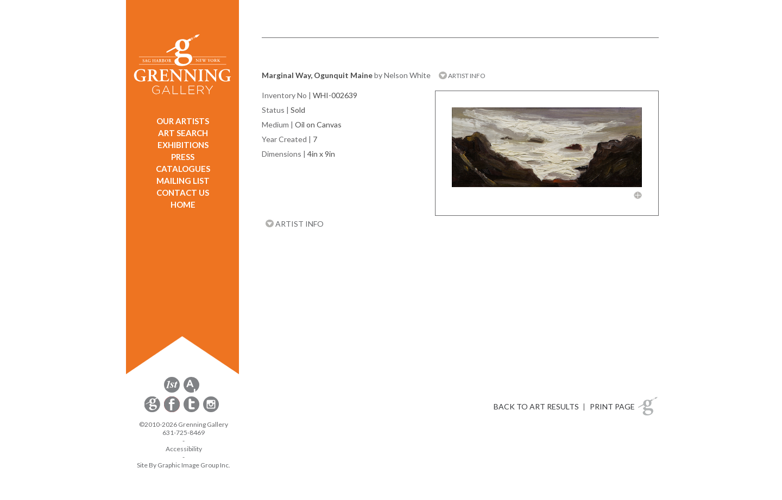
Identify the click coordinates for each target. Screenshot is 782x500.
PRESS (182, 157)
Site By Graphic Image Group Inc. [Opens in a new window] (183, 465)
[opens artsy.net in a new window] (191, 390)
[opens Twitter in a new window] (192, 410)
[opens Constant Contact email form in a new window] (153, 410)
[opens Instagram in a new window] (211, 410)
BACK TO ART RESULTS (536, 406)
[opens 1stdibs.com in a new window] (172, 390)
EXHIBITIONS (183, 145)
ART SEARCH (183, 133)
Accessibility (184, 449)
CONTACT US (182, 192)
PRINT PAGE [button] (612, 406)
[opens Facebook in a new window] (172, 410)
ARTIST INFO (462, 76)
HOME (183, 204)
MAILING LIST (183, 180)
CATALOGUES (183, 169)
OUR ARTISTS (182, 121)
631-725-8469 (183, 432)
